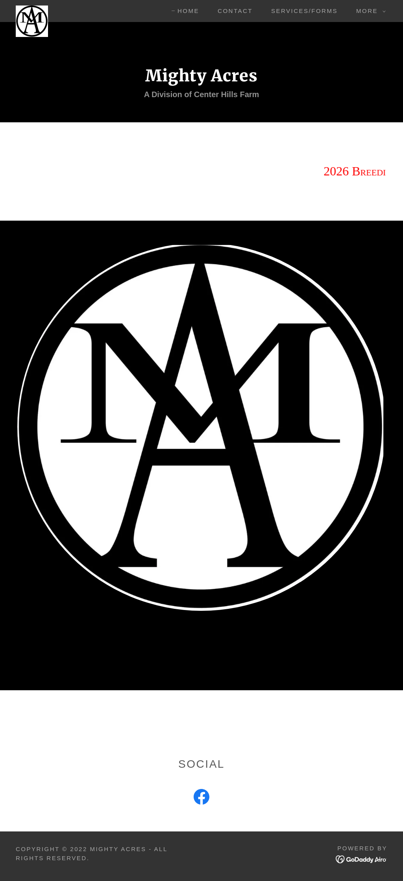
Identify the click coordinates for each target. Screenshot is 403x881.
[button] (368, 11)
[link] (32, 9)
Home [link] (188, 10)
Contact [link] (235, 10)
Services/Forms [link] (304, 10)
